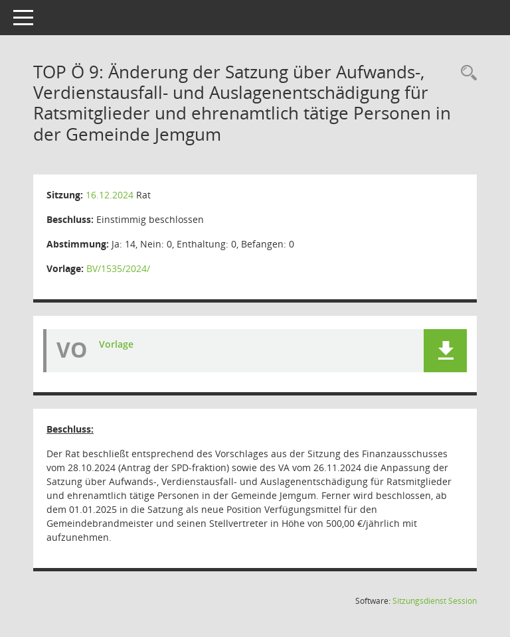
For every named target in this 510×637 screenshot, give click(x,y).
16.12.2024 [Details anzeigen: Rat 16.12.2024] (109, 194)
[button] (445, 350)
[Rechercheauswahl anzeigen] (465, 73)
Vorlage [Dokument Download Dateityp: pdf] (116, 344)
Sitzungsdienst (434, 600)
